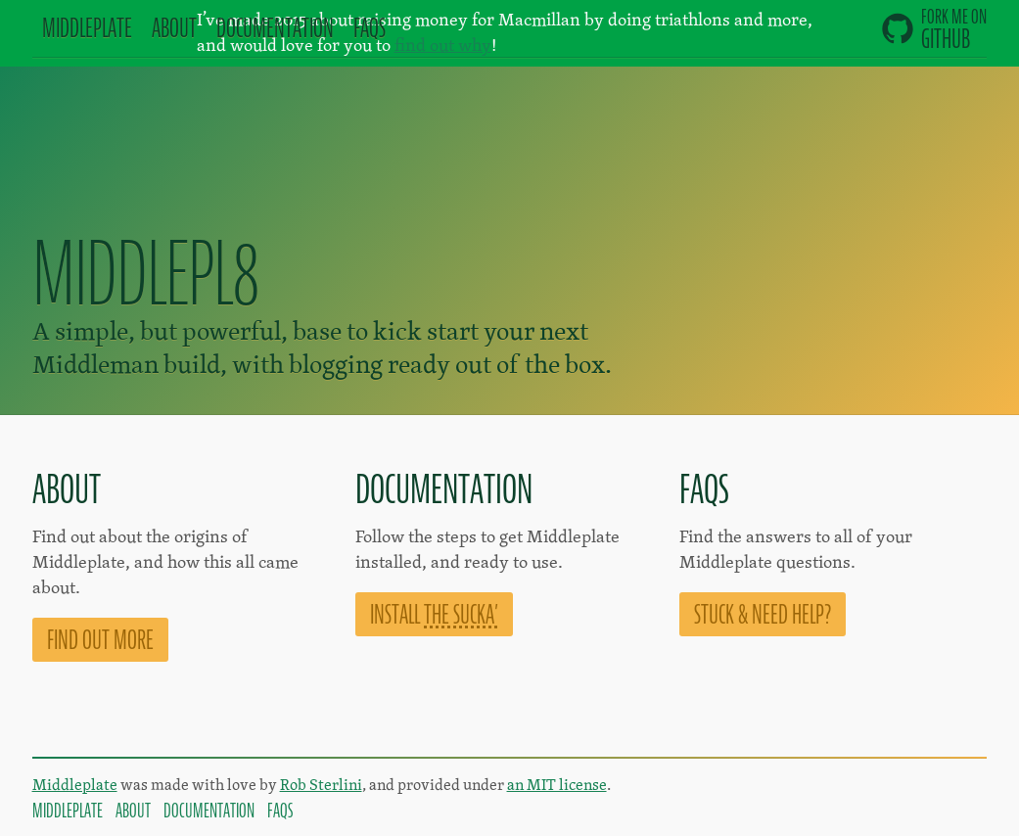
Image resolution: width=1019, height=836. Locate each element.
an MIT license (557, 785)
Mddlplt (87, 28)
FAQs (369, 28)
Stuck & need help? (762, 614)
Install (434, 614)
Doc (275, 28)
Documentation (209, 810)
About (174, 28)
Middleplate (74, 785)
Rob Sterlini (321, 785)
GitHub (934, 29)
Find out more (100, 640)
